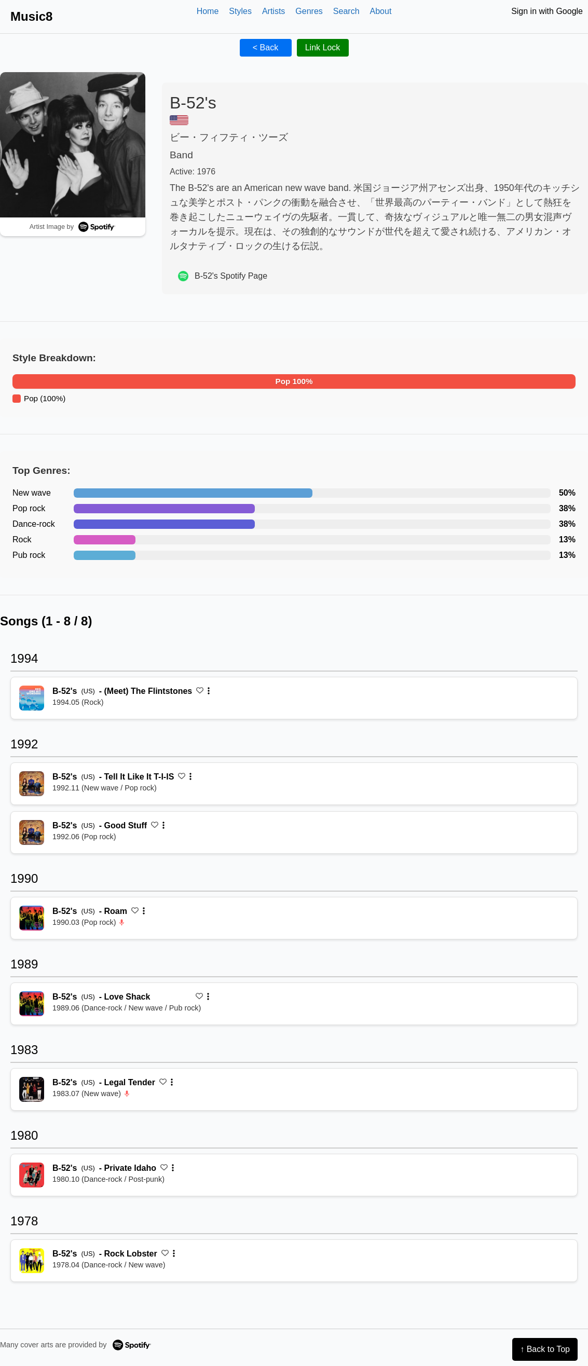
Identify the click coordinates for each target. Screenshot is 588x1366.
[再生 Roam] (31, 918)
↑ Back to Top (545, 1349)
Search (346, 11)
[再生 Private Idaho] (31, 1175)
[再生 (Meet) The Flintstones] (31, 698)
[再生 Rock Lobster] (31, 1260)
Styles (240, 11)
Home (208, 11)
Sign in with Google (547, 11)
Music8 (31, 16)
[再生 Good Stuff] (31, 832)
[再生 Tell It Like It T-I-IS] (31, 783)
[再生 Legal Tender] (31, 1089)
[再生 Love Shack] (31, 1003)
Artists (273, 11)
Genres (308, 11)
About (381, 11)
